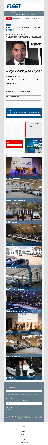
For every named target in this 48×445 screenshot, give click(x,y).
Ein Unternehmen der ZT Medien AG (24, 429)
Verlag (40, 417)
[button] (13, 12)
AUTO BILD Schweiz (24, 434)
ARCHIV (14, 1)
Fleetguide (27, 417)
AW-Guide (24, 436)
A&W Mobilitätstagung (24, 442)
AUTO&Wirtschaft (24, 430)
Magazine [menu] (25, 416)
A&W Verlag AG (10, 418)
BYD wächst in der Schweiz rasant (33, 123)
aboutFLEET (24, 431)
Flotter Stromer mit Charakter (33, 134)
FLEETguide (24, 439)
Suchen (32, 14)
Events (23, 417)
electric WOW (37, 417)
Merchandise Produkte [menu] (30, 416)
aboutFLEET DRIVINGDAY (24, 441)
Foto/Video (20, 417)
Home (19, 416)
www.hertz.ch (8, 86)
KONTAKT (18, 1)
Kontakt (19, 418)
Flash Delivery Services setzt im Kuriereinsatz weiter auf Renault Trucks (33, 131)
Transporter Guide (32, 417)
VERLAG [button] (10, 1)
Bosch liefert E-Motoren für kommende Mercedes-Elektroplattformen (32, 127)
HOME (7, 1)
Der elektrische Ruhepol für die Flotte (36, 18)
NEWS (10, 22)
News (22, 416)
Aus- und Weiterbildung (37, 416)
